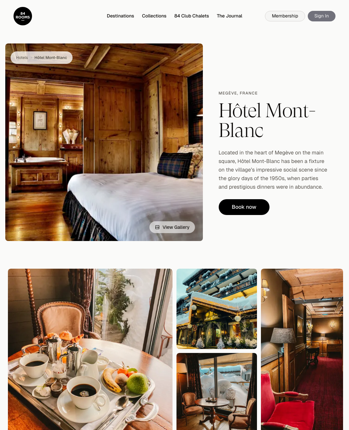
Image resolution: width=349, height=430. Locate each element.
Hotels (22, 57)
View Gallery (172, 227)
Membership (285, 16)
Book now (244, 206)
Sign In (321, 16)
